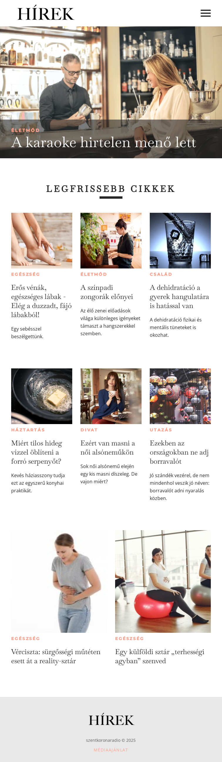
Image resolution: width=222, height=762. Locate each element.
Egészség (25, 274)
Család (161, 274)
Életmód (25, 130)
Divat (89, 430)
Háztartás (28, 430)
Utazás (161, 430)
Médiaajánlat (111, 750)
